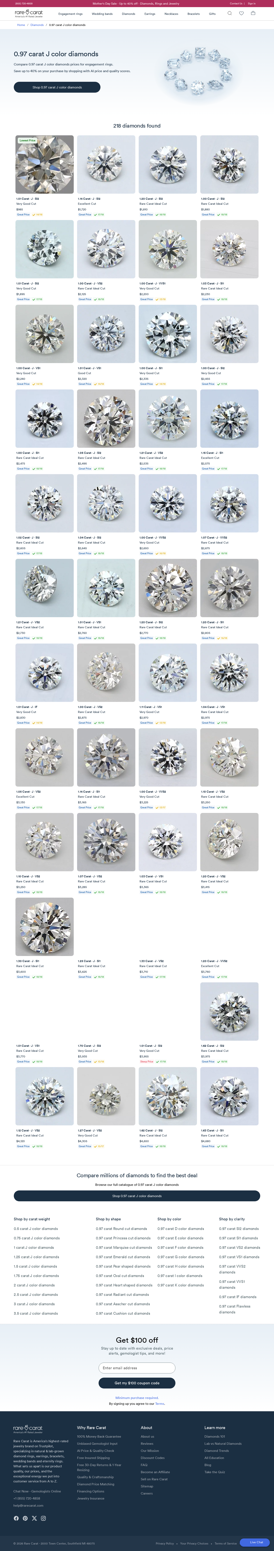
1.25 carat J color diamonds (36, 1256)
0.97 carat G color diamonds (180, 1256)
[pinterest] (25, 1518)
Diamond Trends (216, 1451)
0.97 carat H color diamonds (180, 1266)
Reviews (147, 1443)
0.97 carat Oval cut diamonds (120, 1275)
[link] (23, 3)
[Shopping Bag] (253, 13)
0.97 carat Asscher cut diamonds (123, 1303)
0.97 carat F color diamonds (180, 1247)
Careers (147, 1493)
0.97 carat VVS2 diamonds (232, 1269)
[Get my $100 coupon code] (137, 1383)
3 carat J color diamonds (34, 1303)
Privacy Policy (165, 1543)
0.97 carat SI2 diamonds (239, 1228)
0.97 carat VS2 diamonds (239, 1247)
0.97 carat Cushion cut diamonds (123, 1313)
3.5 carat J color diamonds (36, 1313)
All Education (214, 1458)
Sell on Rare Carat (154, 1479)
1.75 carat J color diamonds (36, 1275)
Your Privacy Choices (194, 1543)
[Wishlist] (241, 13)
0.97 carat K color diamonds (180, 1285)
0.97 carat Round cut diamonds (121, 1228)
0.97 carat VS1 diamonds (239, 1256)
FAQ (144, 1465)
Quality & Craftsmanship (95, 1477)
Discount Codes (153, 1458)
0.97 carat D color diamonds (180, 1228)
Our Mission (150, 1451)
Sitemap (147, 1486)
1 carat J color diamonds (34, 1247)
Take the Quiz (214, 1472)
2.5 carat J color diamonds (36, 1294)
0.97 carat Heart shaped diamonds (124, 1285)
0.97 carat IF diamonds (237, 1296)
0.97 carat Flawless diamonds (234, 1309)
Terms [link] (159, 1403)
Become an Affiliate (155, 1472)
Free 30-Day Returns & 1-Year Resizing (99, 1467)
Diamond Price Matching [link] (95, 1484)
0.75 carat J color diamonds (37, 1238)
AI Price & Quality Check (95, 1451)
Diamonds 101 (214, 1436)
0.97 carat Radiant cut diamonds (122, 1294)
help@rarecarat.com (28, 1505)
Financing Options (90, 1491)
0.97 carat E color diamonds (180, 1238)
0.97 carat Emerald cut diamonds (123, 1256)
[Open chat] (255, 1542)
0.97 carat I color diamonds (179, 1275)
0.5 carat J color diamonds (36, 1228)
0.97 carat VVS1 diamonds (232, 1284)
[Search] (230, 13)
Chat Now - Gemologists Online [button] (37, 1491)
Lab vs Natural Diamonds (223, 1443)
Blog (207, 1465)
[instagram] (43, 1518)
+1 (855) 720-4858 (26, 1498)
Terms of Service (226, 1543)
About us (147, 1436)
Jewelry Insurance (90, 1498)
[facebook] (16, 1518)
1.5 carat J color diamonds (35, 1266)
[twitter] (34, 1518)
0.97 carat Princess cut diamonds (123, 1238)
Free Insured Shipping (93, 1458)
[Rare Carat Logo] (29, 14)
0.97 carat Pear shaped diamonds (123, 1266)
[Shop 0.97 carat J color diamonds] (57, 87)
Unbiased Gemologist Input (97, 1443)
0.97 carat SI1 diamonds (238, 1238)
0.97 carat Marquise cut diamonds (124, 1247)
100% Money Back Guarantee (99, 1436)
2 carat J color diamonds (34, 1285)
